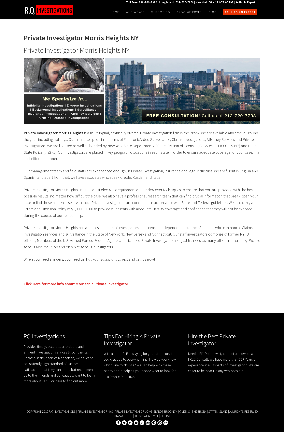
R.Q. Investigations (48, 10)
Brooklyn (170, 411)
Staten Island (218, 411)
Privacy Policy (123, 416)
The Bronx (199, 411)
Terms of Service (147, 416)
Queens (184, 411)
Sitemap (166, 416)
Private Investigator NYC (95, 411)
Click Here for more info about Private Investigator (76, 283)
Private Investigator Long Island (138, 411)
